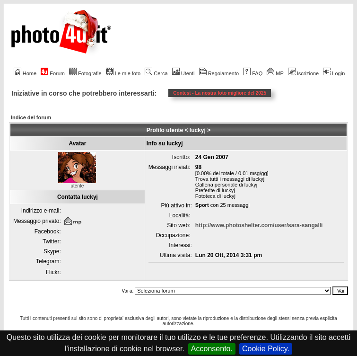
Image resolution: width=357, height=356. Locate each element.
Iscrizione (303, 73)
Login (334, 73)
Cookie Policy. (265, 349)
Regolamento (219, 73)
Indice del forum (31, 117)
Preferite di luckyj (215, 190)
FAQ (252, 73)
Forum (53, 73)
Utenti (183, 73)
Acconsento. (212, 349)
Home (25, 73)
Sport (202, 205)
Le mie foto (123, 73)
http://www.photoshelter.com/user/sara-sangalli (259, 225)
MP (275, 73)
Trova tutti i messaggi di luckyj (229, 179)
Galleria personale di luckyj (226, 184)
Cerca (156, 73)
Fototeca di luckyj (215, 196)
